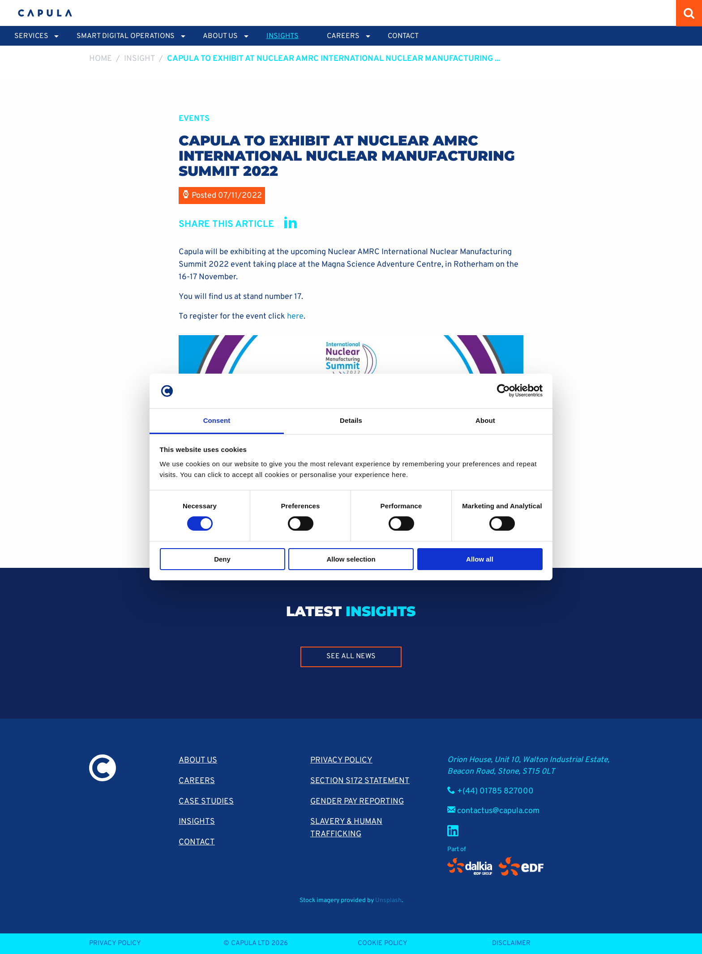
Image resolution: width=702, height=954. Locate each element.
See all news (351, 656)
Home (100, 59)
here (295, 316)
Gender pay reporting (357, 801)
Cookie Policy (382, 943)
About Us (198, 760)
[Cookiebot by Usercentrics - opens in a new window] (503, 390)
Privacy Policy (341, 760)
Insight (139, 59)
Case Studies (206, 801)
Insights (282, 36)
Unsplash (388, 900)
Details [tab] (351, 420)
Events (194, 119)
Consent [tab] (217, 420)
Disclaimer (511, 943)
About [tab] (485, 420)
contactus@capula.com (498, 811)
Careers (197, 781)
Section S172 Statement (360, 781)
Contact (403, 36)
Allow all (479, 559)
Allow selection (350, 559)
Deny (222, 559)
